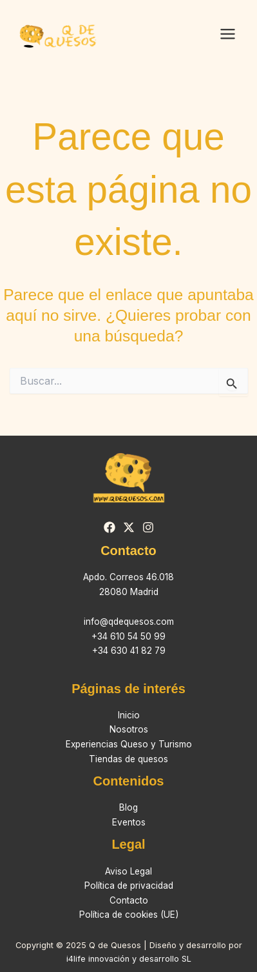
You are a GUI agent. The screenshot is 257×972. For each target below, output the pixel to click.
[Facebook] (109, 527)
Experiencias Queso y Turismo (129, 744)
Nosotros (128, 729)
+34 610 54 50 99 (128, 636)
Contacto (128, 900)
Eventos (129, 822)
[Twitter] (129, 527)
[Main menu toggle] (227, 34)
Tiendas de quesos (128, 759)
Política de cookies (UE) (128, 914)
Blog (128, 807)
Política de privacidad (128, 885)
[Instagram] (148, 527)
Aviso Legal (128, 871)
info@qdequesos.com (129, 621)
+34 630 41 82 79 (129, 650)
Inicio (129, 715)
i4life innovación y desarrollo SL (128, 959)
